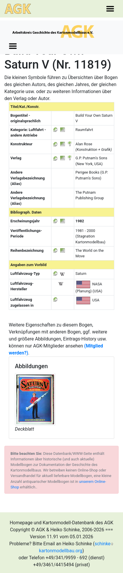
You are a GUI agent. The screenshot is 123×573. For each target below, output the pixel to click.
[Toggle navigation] (110, 9)
